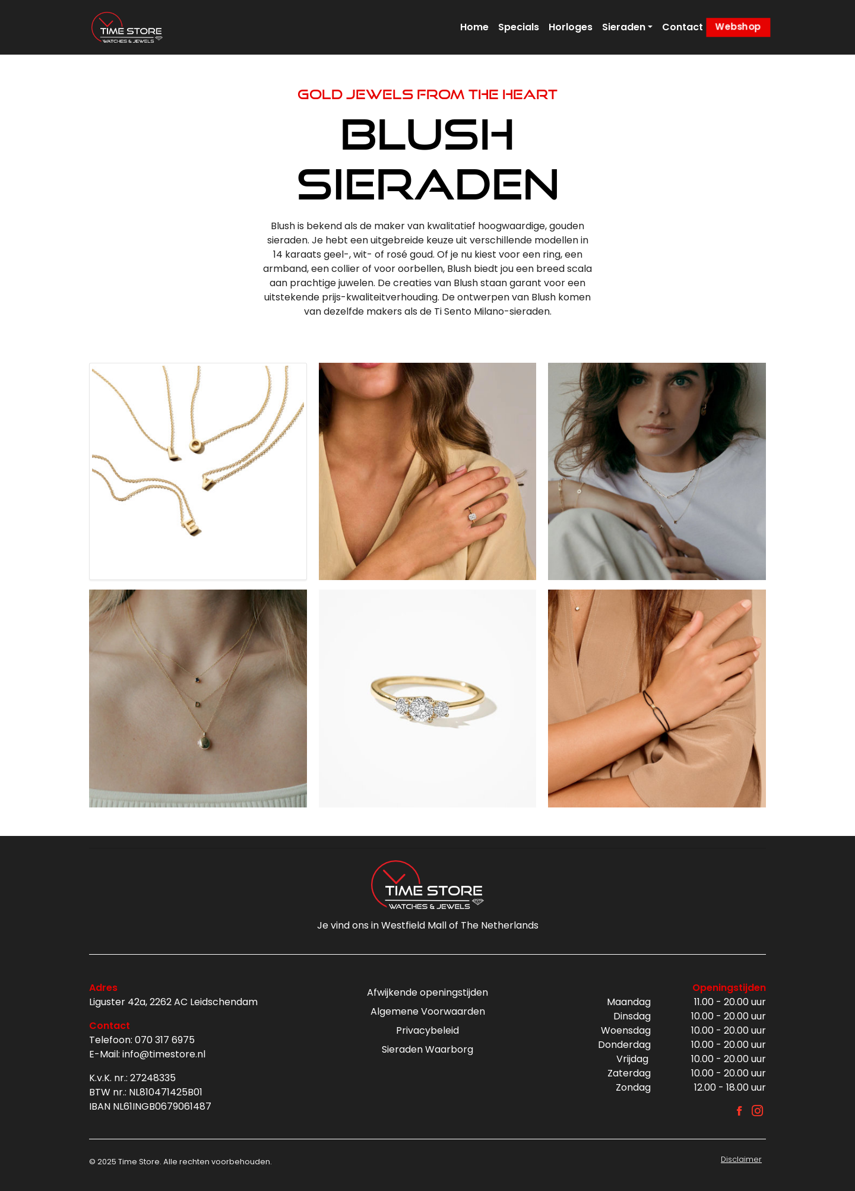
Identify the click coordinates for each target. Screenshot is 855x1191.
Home (474, 27)
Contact (682, 27)
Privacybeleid (427, 1030)
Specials (518, 27)
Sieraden (623, 27)
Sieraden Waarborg (427, 1049)
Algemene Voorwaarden (427, 1011)
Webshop (738, 27)
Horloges (571, 27)
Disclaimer (741, 1159)
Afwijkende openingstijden (427, 992)
